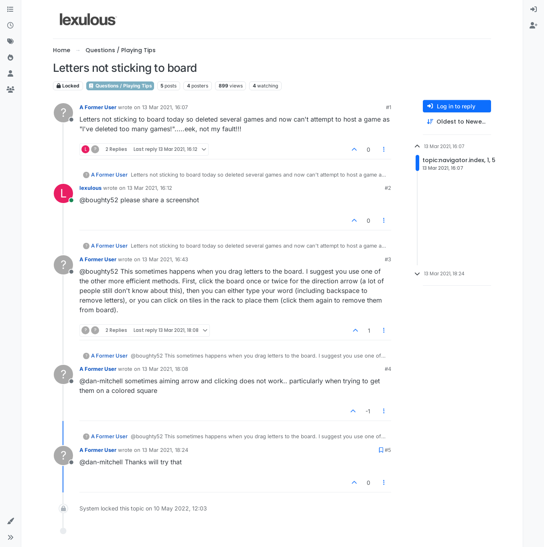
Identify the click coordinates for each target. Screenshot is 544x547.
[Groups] (10, 89)
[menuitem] (533, 9)
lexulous (90, 188)
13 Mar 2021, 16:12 (149, 188)
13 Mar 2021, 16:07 (165, 107)
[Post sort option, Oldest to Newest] (457, 122)
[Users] (10, 73)
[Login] (533, 9)
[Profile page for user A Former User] (63, 112)
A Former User (97, 107)
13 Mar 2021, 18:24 (165, 450)
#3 (388, 259)
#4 (388, 369)
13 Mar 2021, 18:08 (165, 369)
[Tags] (10, 41)
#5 (388, 450)
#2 (388, 188)
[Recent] (10, 25)
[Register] (533, 25)
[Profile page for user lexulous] (63, 193)
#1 (388, 107)
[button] (10, 521)
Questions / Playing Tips (120, 86)
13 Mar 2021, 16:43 (165, 259)
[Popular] (10, 57)
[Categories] (10, 9)
